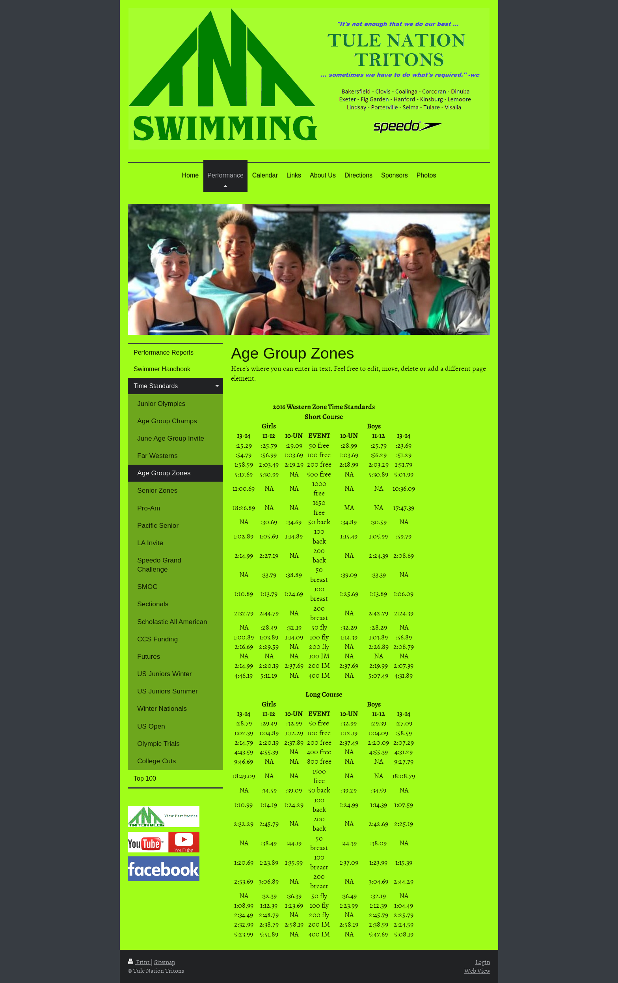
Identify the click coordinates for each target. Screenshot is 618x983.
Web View (477, 970)
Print (139, 961)
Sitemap (164, 961)
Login (482, 961)
